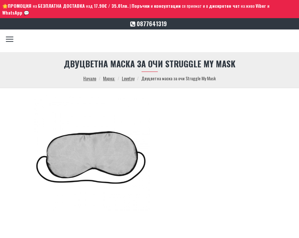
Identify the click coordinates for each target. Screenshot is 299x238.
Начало (89, 78)
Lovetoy (128, 78)
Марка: (109, 78)
